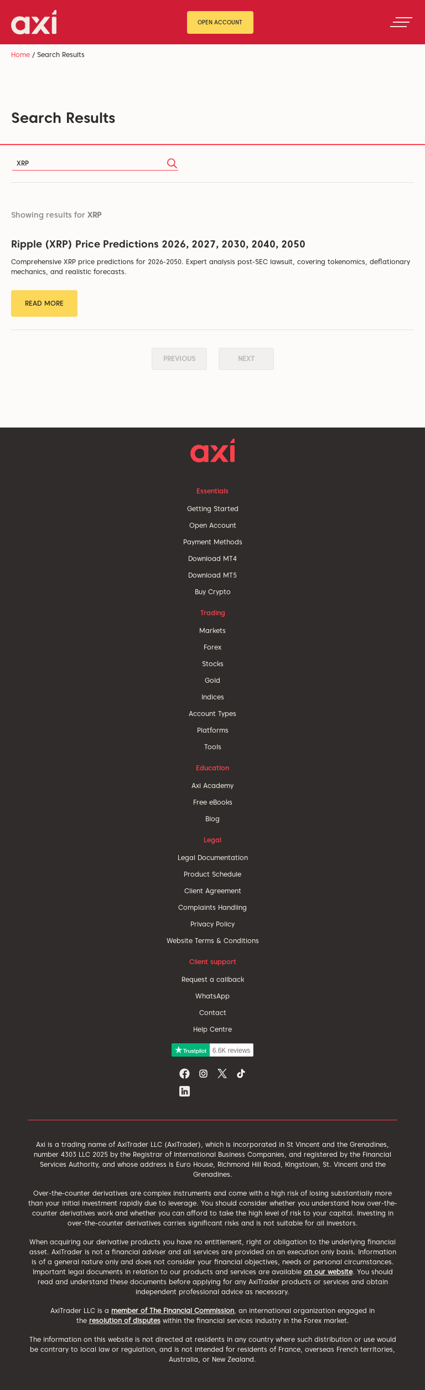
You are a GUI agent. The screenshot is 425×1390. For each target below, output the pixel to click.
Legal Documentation (213, 857)
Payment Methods (212, 542)
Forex (212, 647)
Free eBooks (212, 802)
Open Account (220, 22)
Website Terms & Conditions (213, 940)
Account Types (212, 713)
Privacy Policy (212, 924)
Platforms (213, 730)
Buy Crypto (213, 592)
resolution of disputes (124, 1320)
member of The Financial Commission (172, 1310)
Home (20, 54)
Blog (212, 819)
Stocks (213, 664)
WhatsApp (212, 996)
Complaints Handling (212, 907)
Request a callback (213, 979)
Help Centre (212, 1029)
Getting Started (213, 508)
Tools (212, 747)
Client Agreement (212, 891)
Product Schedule (212, 874)
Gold (212, 680)
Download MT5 (212, 575)
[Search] (95, 164)
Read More (44, 303)
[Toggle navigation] (401, 22)
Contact (212, 1012)
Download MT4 (212, 558)
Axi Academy (212, 785)
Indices (212, 697)
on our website (328, 1272)
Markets (212, 630)
